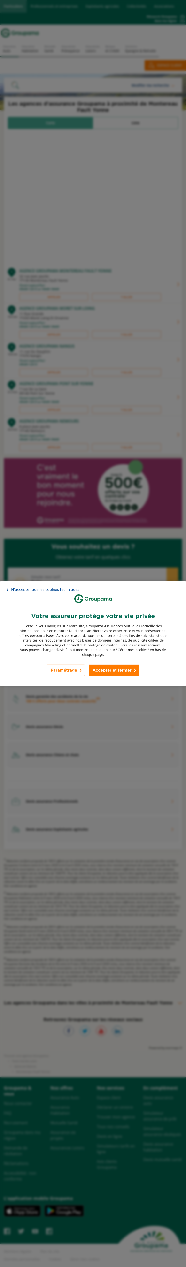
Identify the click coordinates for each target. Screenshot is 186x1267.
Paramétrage (64, 670)
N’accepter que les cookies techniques (45, 589)
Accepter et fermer (112, 670)
